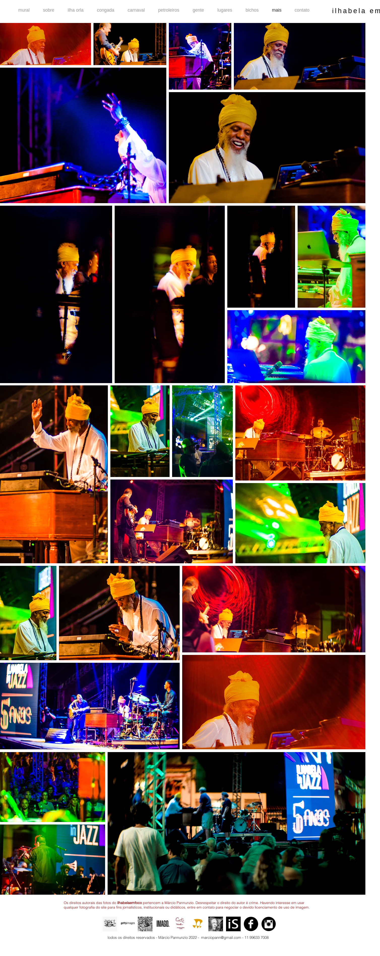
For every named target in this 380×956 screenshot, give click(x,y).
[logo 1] (233, 924)
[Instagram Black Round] (268, 924)
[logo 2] (180, 924)
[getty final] (127, 924)
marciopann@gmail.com (221, 937)
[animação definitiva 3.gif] (110, 924)
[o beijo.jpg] (215, 924)
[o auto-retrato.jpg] (145, 924)
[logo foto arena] (198, 924)
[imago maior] (162, 924)
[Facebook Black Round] (251, 924)
